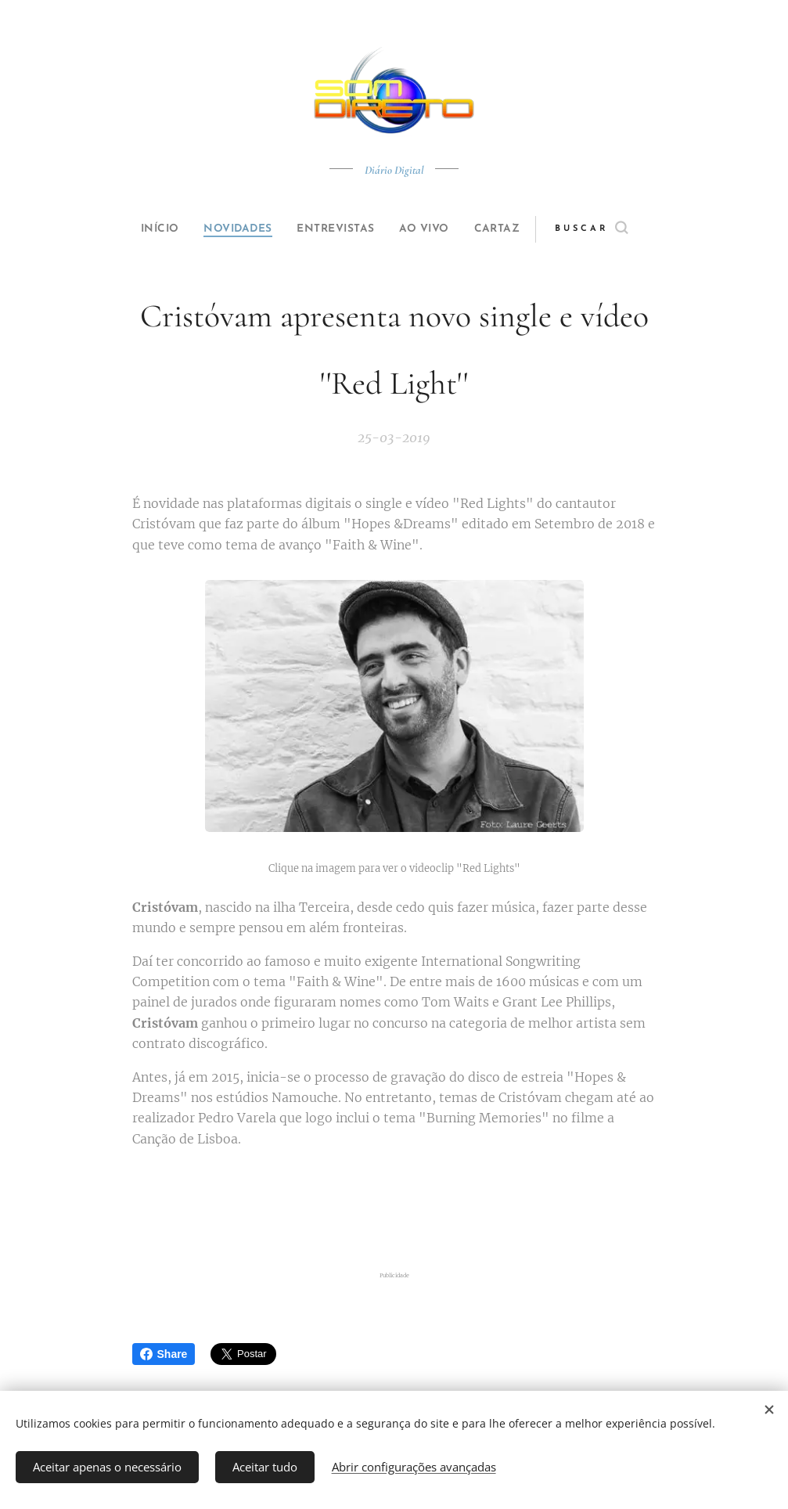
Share (164, 1354)
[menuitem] (144, 229)
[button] (618, 229)
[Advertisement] (394, 1209)
